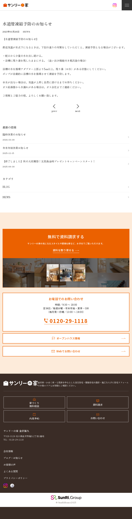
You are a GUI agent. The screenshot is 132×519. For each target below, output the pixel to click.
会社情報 (8, 451)
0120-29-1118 (69, 321)
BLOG (6, 187)
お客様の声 (9, 464)
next (77, 110)
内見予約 (34, 418)
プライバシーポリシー (15, 478)
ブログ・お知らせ (13, 458)
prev (54, 110)
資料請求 (98, 404)
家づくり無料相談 (34, 404)
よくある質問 (10, 471)
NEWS (6, 197)
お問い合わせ (97, 418)
